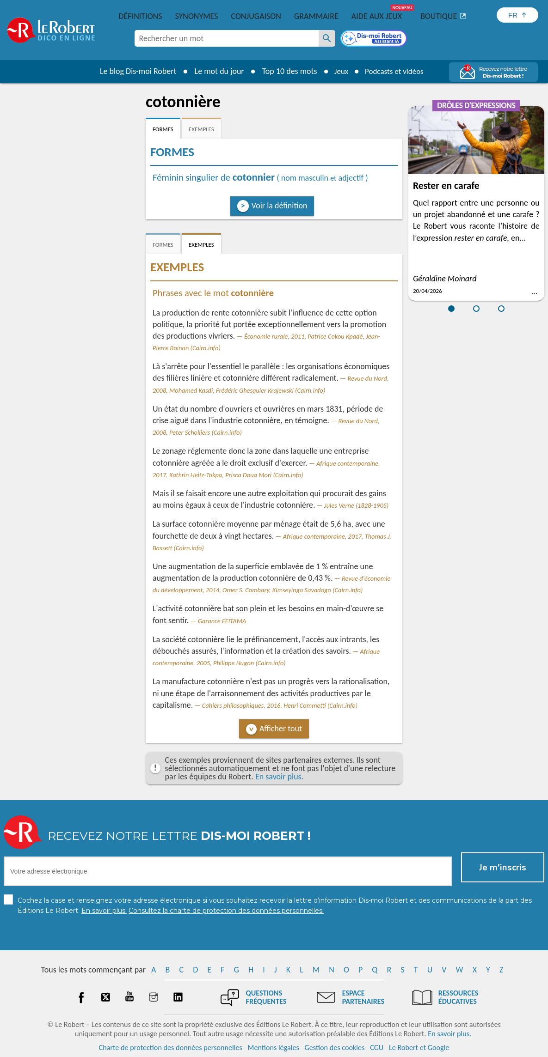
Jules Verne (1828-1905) (356, 505)
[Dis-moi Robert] (374, 39)
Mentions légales (273, 1047)
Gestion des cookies (335, 1047)
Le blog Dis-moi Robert (134, 71)
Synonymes (196, 16)
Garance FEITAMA (222, 621)
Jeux (339, 71)
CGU (376, 1047)
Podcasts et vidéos (395, 71)
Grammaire (316, 16)
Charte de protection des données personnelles (170, 1047)
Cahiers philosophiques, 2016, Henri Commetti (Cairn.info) (279, 705)
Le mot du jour (215, 71)
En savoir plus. (279, 776)
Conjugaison (256, 16)
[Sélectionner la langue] (517, 15)
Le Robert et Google (419, 1047)
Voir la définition (280, 205)
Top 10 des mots (286, 71)
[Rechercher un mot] (327, 38)
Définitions (140, 16)
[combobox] (227, 38)
